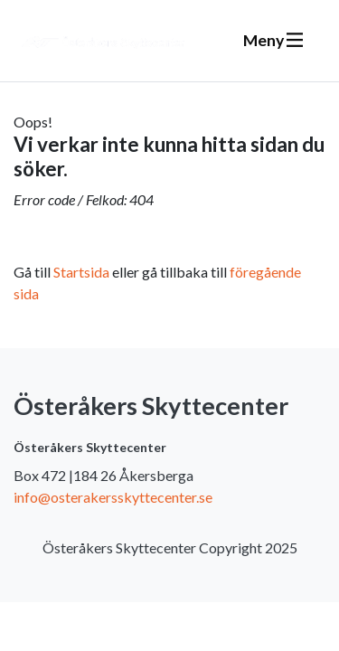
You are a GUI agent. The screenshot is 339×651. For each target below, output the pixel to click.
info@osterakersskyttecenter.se (113, 496)
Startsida (81, 271)
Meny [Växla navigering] (273, 40)
